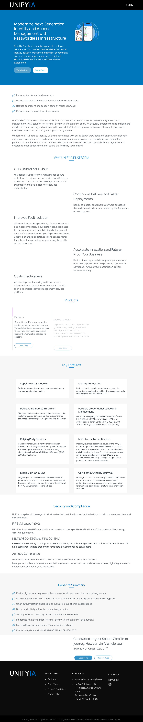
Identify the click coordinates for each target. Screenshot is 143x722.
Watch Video (22, 70)
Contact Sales (103, 659)
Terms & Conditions (57, 689)
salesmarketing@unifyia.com (88, 679)
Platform (52, 679)
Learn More (23, 347)
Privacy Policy (54, 694)
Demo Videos (54, 684)
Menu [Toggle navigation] (129, 4)
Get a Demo (40, 70)
